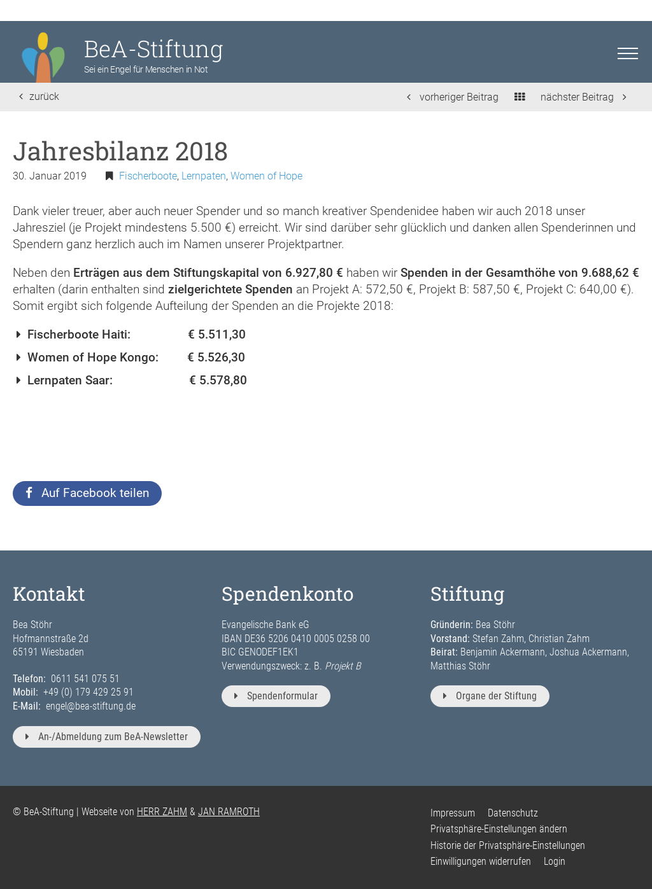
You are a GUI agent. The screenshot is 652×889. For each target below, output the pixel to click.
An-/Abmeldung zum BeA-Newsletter (106, 737)
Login (554, 861)
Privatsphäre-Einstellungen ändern (498, 829)
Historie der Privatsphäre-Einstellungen (507, 845)
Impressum (452, 813)
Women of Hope (266, 176)
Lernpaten (203, 176)
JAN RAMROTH (229, 812)
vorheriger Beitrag (453, 97)
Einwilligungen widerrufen (480, 861)
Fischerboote (148, 176)
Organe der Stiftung (490, 696)
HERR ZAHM (162, 812)
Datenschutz (513, 813)
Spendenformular (276, 696)
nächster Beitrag (584, 97)
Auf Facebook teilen (87, 493)
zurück (39, 96)
